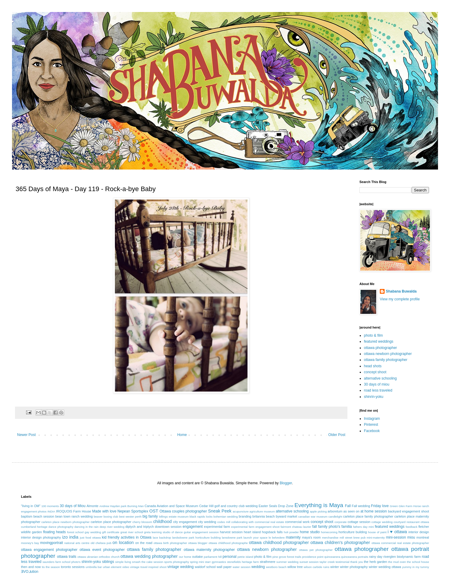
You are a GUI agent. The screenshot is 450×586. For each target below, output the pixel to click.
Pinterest (371, 424)
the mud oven (397, 561)
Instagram (372, 418)
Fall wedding (361, 506)
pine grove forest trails (286, 556)
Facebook (372, 431)
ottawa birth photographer (170, 543)
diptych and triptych (139, 526)
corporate (340, 522)
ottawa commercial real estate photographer (400, 543)
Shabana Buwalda (401, 291)
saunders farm (52, 561)
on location (123, 542)
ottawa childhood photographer (279, 542)
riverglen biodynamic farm (402, 556)
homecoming (329, 532)
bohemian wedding (226, 516)
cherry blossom (142, 522)
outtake (197, 556)
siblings (108, 562)
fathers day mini (363, 526)
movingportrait (51, 543)
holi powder (291, 532)
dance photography (61, 526)
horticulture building (352, 532)
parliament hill (213, 556)
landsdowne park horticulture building (196, 537)
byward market (286, 516)
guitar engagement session (201, 532)
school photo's (71, 561)
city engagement (185, 522)
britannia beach (263, 516)
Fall (348, 506)
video (125, 567)
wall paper (224, 567)
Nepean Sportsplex (133, 511)
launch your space (256, 537)
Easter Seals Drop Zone (276, 506)
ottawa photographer (380, 348)
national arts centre (76, 543)
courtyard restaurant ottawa (411, 522)
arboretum (335, 511)
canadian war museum (313, 516)
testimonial (343, 561)
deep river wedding (112, 526)
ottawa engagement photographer (49, 550)
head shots (373, 366)
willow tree (295, 567)
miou (411, 537)
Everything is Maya (318, 505)
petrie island (245, 556)
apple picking (318, 511)
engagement (193, 526)
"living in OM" (30, 506)
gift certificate (110, 532)
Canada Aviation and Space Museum (171, 506)
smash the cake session (147, 561)
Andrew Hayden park (112, 506)
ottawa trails (66, 556)
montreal (422, 537)
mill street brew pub (353, 537)
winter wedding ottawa (385, 567)
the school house (418, 561)
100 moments (50, 506)
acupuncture (241, 511)
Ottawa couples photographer (183, 511)
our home (185, 556)
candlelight (335, 516)
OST (153, 511)
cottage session (359, 522)
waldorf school (205, 567)
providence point (312, 556)
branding (245, 516)
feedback (411, 526)
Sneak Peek (219, 511)
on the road (143, 543)
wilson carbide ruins (316, 567)
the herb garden (375, 561)
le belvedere (277, 537)
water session (241, 567)
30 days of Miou (73, 506)
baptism (26, 516)
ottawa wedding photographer (149, 556)
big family (150, 516)
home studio (310, 532)
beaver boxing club (106, 516)
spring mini (197, 561)
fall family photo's (326, 526)
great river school (131, 532)
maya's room (311, 537)
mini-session (396, 537)
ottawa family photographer (385, 360)
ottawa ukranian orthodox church (98, 556)
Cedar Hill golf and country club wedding (228, 506)
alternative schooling (380, 378)
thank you (356, 561)
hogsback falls (272, 532)
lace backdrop (162, 537)
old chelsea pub (101, 543)
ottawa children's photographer (340, 542)
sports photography (176, 561)
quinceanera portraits (354, 556)
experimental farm (217, 526)
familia (346, 526)
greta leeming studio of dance (163, 532)
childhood (162, 521)
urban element (112, 567)
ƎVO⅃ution (29, 571)
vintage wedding (180, 567)
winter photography (354, 567)
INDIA (51, 511)
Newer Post (26, 435)
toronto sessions (73, 567)
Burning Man (135, 506)
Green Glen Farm (401, 506)
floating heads (54, 532)
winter (334, 567)
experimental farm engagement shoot (255, 526)
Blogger (286, 483)
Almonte (92, 506)
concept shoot (375, 372)
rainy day (375, 556)
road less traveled (378, 390)
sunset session (309, 561)
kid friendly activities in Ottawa (127, 537)
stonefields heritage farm (243, 561)
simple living (123, 561)
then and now (31, 567)
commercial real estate (269, 522)
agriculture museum (262, 511)
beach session (43, 516)
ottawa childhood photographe (228, 543)
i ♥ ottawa (397, 531)
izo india (70, 537)
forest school (75, 532)
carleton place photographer (111, 522)
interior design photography (41, 537)
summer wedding (287, 561)
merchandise (330, 537)
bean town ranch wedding (74, 516)
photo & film (373, 335)
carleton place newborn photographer (65, 522)
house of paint (377, 532)
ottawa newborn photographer (388, 354)
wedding (258, 567)
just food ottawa (90, 537)
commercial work (297, 522)
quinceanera (332, 556)
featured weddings (378, 341)
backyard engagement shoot (408, 511)
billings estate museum (174, 516)
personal (229, 556)
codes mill (223, 522)
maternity (293, 537)
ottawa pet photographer (316, 549)
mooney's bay (30, 543)
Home (182, 435)
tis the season (51, 567)
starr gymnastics (215, 561)
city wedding (207, 522)
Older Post (336, 435)
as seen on (352, 511)
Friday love (380, 506)
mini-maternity (376, 537)
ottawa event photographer (102, 550)
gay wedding (93, 532)
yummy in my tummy (415, 567)
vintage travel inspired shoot (148, 567)
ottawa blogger (197, 543)
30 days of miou (376, 384)
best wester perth (130, 516)
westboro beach (276, 567)
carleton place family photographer (368, 516)
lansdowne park (232, 537)
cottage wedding (382, 522)
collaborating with (242, 522)
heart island (252, 532)
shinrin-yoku (373, 397)
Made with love (104, 511)
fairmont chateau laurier (295, 526)
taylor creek (327, 561)
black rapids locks (201, 516)
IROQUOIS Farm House (73, 511)
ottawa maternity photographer (209, 550)
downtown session (168, 526)
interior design (418, 532)
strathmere (267, 561)
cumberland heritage (34, 526)
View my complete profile (400, 299)
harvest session (231, 532)
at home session (373, 511)
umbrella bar (94, 567)
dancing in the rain (86, 526)
